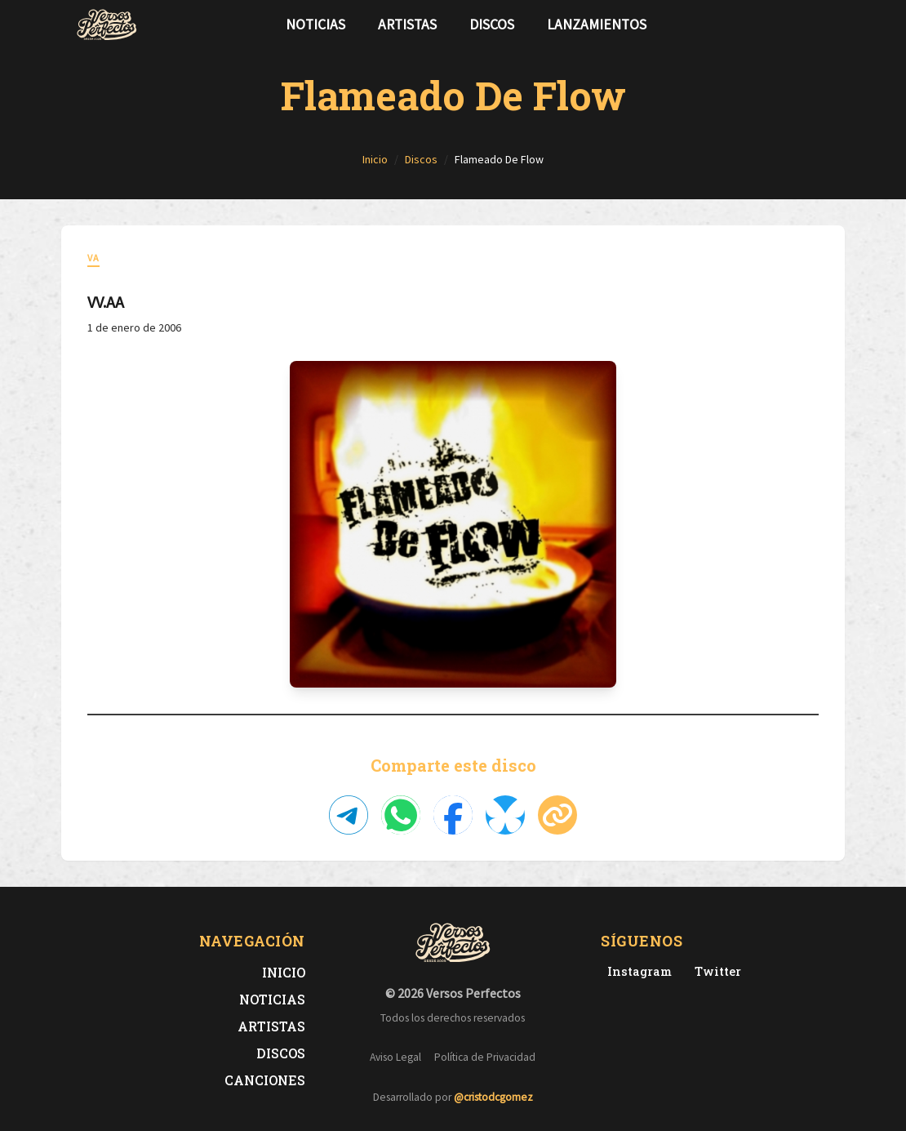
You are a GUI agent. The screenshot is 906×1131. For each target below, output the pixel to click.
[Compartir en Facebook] (453, 815)
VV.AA (105, 302)
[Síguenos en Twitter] (799, 24)
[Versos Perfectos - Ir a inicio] (107, 24)
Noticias (315, 24)
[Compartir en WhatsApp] (400, 815)
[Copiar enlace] (557, 815)
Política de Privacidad (484, 1057)
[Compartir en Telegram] (348, 815)
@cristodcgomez (493, 1097)
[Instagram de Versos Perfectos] (636, 971)
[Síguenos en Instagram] (825, 24)
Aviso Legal (395, 1057)
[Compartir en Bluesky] (505, 815)
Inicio (283, 972)
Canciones (264, 1080)
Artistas (407, 24)
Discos (491, 24)
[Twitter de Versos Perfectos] (714, 971)
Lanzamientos (596, 24)
